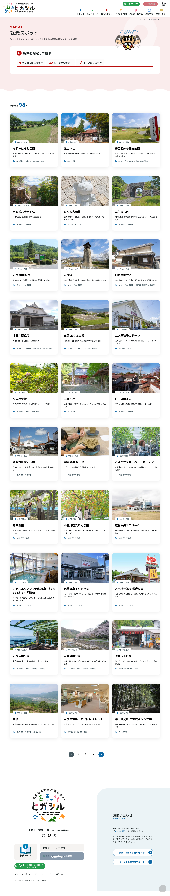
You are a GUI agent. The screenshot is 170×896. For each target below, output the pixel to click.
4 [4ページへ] (93, 760)
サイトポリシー (41, 879)
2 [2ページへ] (78, 760)
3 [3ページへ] (86, 760)
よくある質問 (120, 836)
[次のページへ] (101, 760)
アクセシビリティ (57, 879)
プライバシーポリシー (23, 879)
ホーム (142, 25)
